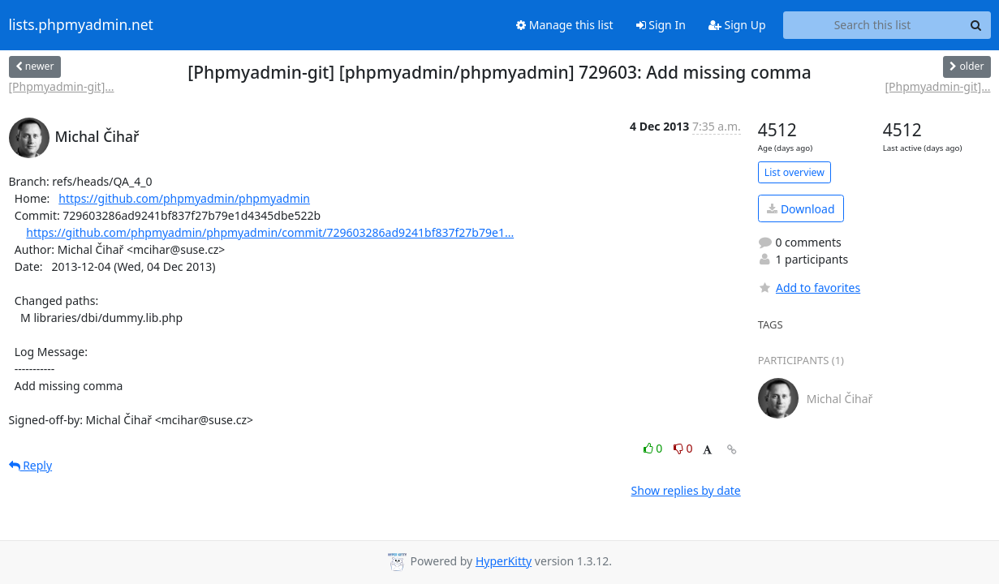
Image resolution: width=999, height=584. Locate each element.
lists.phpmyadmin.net (81, 25)
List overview (794, 172)
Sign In (661, 24)
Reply (31, 465)
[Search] (976, 25)
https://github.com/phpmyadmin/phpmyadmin (184, 198)
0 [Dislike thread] (683, 448)
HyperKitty (504, 561)
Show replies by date (686, 490)
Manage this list (565, 24)
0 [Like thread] (654, 448)
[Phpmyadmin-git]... (61, 86)
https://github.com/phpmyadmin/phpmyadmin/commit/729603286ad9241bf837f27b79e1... (270, 232)
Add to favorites (809, 287)
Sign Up (737, 24)
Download (800, 209)
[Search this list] (872, 25)
